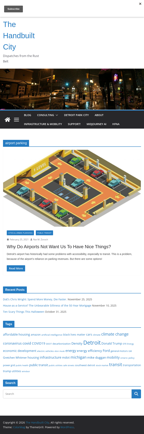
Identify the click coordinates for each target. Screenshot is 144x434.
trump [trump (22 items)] (7, 371)
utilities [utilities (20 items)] (16, 371)
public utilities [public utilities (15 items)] (55, 365)
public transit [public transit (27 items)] (38, 365)
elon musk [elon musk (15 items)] (60, 351)
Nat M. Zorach (40, 239)
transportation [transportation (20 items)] (132, 365)
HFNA (115, 124)
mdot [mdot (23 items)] (66, 357)
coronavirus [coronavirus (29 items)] (12, 343)
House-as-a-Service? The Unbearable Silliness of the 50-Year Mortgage (47, 305)
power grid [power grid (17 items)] (9, 365)
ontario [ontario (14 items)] (124, 358)
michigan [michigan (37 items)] (78, 357)
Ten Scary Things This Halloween (23, 311)
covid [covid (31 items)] (26, 343)
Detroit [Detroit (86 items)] (92, 342)
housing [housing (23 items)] (33, 357)
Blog (27, 115)
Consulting (45, 115)
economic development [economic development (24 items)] (19, 351)
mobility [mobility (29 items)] (113, 357)
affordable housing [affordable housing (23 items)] (16, 334)
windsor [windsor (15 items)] (26, 371)
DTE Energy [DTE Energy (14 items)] (128, 344)
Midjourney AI (96, 124)
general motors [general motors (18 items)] (119, 351)
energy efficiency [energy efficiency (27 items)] (89, 351)
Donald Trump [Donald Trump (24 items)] (111, 343)
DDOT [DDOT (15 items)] (49, 343)
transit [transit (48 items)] (115, 364)
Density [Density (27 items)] (76, 343)
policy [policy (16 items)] (131, 357)
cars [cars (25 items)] (89, 334)
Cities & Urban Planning (20, 233)
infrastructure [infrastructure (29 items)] (50, 357)
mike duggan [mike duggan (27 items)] (96, 357)
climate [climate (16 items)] (96, 334)
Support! (74, 124)
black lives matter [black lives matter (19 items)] (74, 334)
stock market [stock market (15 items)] (102, 365)
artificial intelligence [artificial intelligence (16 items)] (51, 334)
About (99, 115)
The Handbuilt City (19, 35)
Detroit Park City (76, 115)
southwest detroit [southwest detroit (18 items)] (85, 365)
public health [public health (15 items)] (22, 365)
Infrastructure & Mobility (43, 124)
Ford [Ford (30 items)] (106, 350)
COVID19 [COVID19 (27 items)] (38, 343)
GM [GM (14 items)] (130, 351)
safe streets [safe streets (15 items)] (68, 365)
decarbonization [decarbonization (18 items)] (61, 343)
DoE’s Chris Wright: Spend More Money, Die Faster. (35, 299)
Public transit (44, 233)
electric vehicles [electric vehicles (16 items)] (45, 350)
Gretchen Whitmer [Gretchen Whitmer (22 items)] (15, 357)
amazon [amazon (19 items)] (36, 334)
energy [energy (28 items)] (70, 350)
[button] (56, 115)
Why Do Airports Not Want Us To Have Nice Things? (59, 246)
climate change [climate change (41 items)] (115, 334)
